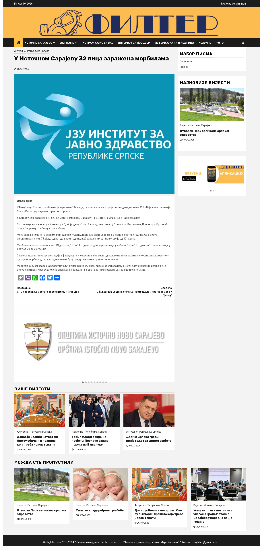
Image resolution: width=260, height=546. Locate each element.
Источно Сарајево (38, 42)
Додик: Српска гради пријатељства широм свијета (149, 438)
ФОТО (220, 42)
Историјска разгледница (174, 42)
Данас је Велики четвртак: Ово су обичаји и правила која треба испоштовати (37, 440)
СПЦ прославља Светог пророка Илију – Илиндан (55, 289)
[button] (82, 382)
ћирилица (227, 3)
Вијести (184, 125)
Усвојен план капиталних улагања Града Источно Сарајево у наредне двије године (212, 516)
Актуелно (67, 42)
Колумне (205, 42)
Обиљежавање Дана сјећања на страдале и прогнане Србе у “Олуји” (133, 291)
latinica (184, 66)
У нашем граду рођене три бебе (100, 510)
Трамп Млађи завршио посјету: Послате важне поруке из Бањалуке (90, 440)
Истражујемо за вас (97, 42)
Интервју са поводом (134, 42)
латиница (240, 3)
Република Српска (38, 51)
